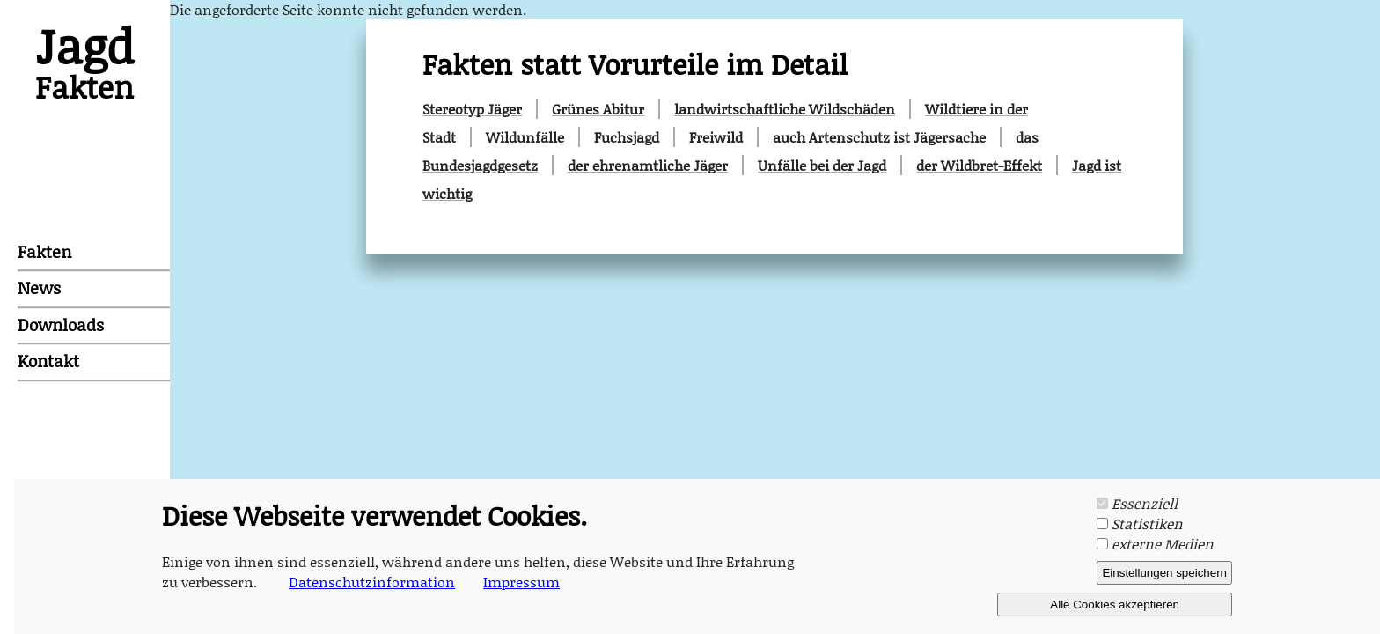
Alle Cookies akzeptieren (1114, 604)
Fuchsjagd (626, 137)
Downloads (61, 324)
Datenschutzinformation (372, 581)
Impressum (521, 581)
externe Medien (1163, 544)
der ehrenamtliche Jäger (648, 165)
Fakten (44, 251)
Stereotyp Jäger (472, 109)
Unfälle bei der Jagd (822, 165)
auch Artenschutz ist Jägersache (879, 137)
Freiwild (716, 137)
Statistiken (1147, 523)
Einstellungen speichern (1164, 572)
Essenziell (1145, 503)
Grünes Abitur (598, 109)
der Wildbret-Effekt (979, 165)
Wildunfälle (525, 137)
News (39, 288)
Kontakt (48, 360)
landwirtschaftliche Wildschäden (784, 109)
